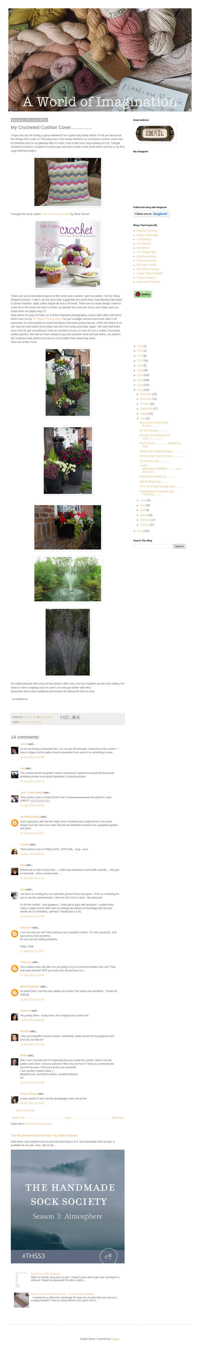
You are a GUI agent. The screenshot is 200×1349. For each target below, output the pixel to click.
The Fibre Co (143, 243)
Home (68, 1117)
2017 (140, 360)
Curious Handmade (147, 235)
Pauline (24, 1031)
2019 (140, 350)
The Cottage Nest (146, 252)
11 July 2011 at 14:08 (32, 916)
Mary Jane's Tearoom (148, 281)
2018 (140, 355)
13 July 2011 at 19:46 (32, 1082)
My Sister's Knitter (146, 265)
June (143, 500)
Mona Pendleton (30, 986)
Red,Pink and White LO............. (157, 476)
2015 (140, 370)
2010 (140, 531)
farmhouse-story (30, 816)
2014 (140, 375)
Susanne (25, 1010)
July (142, 418)
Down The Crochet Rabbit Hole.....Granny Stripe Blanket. (62, 1294)
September (146, 408)
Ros (22, 865)
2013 (140, 380)
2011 (140, 389)
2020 (140, 346)
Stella (23, 1055)
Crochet (24, 722)
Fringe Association (146, 260)
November (146, 398)
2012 (140, 384)
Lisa (22, 889)
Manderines (143, 247)
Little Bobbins (143, 239)
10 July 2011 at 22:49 (32, 757)
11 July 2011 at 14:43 (32, 975)
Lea (22, 768)
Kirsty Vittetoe (28, 1093)
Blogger (115, 1339)
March (144, 515)
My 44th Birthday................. (155, 430)
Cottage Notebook (146, 277)
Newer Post (18, 1117)
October (145, 403)
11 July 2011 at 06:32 (32, 854)
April (143, 510)
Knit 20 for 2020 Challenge (46, 1273)
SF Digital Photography (47, 318)
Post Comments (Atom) (39, 1123)
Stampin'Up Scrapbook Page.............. (160, 451)
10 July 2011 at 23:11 (32, 781)
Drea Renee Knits (146, 256)
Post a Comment (25, 1110)
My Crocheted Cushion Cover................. (162, 456)
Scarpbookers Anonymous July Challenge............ (157, 493)
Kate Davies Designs (148, 269)
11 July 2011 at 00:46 (32, 805)
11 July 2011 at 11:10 (32, 878)
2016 (140, 365)
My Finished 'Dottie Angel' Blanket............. (154, 424)
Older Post (118, 1117)
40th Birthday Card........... (154, 481)
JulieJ (23, 744)
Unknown (25, 927)
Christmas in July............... (154, 461)
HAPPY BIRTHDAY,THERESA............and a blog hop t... (161, 468)
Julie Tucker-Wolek (31, 792)
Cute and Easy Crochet (55, 214)
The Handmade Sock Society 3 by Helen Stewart (44, 1135)
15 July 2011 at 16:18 (32, 1103)
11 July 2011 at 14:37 (32, 951)
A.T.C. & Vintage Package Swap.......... (161, 486)
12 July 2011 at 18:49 (32, 1020)
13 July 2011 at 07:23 (32, 1044)
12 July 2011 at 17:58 (32, 999)
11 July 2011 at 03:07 (32, 833)
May (143, 505)
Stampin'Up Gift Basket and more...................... (155, 437)
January (145, 524)
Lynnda (24, 844)
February (145, 519)
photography (36, 722)
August (144, 413)
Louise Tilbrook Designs (149, 273)
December (146, 394)
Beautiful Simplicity (147, 230)
